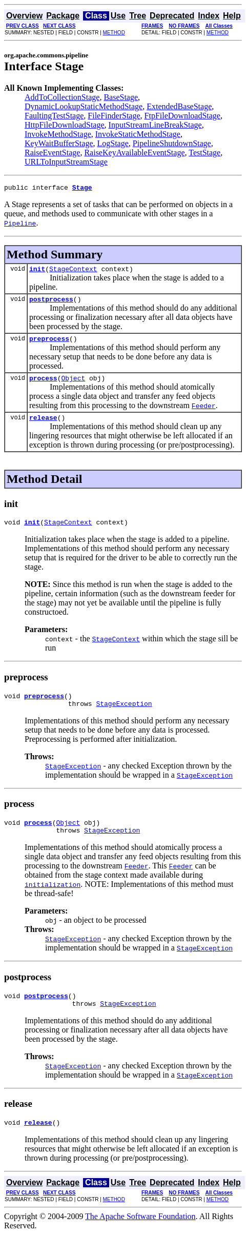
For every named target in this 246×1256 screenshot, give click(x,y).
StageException (124, 717)
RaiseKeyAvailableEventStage (134, 152)
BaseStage (121, 97)
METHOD (114, 32)
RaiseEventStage (52, 152)
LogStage (112, 143)
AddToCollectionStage (62, 97)
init (37, 271)
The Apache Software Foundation (140, 1237)
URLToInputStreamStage (66, 161)
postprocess (51, 303)
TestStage (204, 152)
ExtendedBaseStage (179, 106)
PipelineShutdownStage (172, 143)
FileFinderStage (114, 115)
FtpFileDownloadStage (182, 115)
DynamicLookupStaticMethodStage (83, 106)
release (43, 426)
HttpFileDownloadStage (65, 124)
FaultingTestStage (54, 115)
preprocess (49, 344)
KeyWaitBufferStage (59, 143)
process (43, 385)
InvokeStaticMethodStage (137, 134)
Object (73, 385)
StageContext (73, 271)
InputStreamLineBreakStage (155, 124)
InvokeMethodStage (58, 134)
